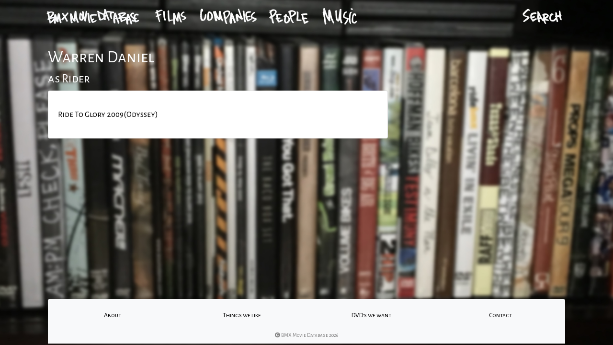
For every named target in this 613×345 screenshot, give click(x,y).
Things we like (242, 315)
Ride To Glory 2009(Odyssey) (108, 114)
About (112, 315)
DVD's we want (371, 315)
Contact (500, 315)
